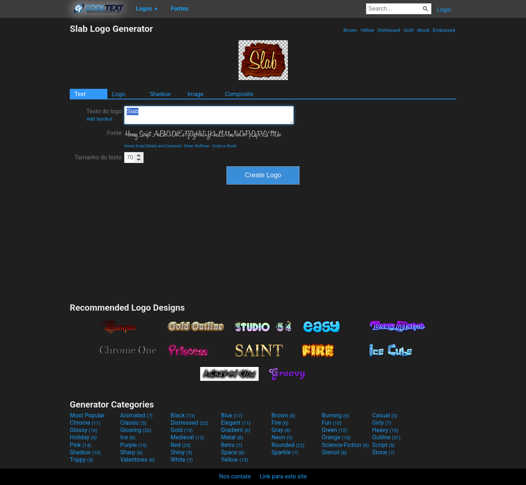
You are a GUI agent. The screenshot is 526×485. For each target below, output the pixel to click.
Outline (386, 437)
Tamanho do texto (98, 157)
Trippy (81, 459)
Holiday (83, 437)
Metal (232, 437)
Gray (280, 430)
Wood (423, 30)
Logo (118, 94)
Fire (280, 422)
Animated (136, 415)
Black (183, 415)
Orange (336, 437)
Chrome (85, 422)
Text (80, 94)
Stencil (334, 452)
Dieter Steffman (197, 146)
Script (383, 445)
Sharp (131, 452)
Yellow (367, 30)
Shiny (181, 452)
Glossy (84, 430)
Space (232, 452)
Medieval (187, 437)
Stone (383, 452)
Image (195, 94)
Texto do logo (104, 115)
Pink (80, 445)
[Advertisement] (34, 133)
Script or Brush (224, 146)
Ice (127, 437)
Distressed (389, 30)
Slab (209, 115)
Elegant (236, 422)
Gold (409, 30)
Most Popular (87, 415)
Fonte (114, 132)
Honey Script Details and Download (152, 146)
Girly (381, 422)
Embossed (443, 30)
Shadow (160, 94)
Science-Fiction (345, 445)
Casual (384, 415)
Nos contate (235, 476)
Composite (239, 94)
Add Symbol (99, 119)
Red (181, 445)
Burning (335, 415)
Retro (231, 445)
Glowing (135, 430)
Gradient (235, 430)
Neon (282, 437)
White (182, 459)
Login (444, 9)
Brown (350, 30)
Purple (133, 445)
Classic (133, 422)
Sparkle (284, 452)
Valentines (137, 459)
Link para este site (283, 476)
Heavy (385, 430)
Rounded (288, 445)
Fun (332, 422)
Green (334, 430)
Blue (232, 415)
